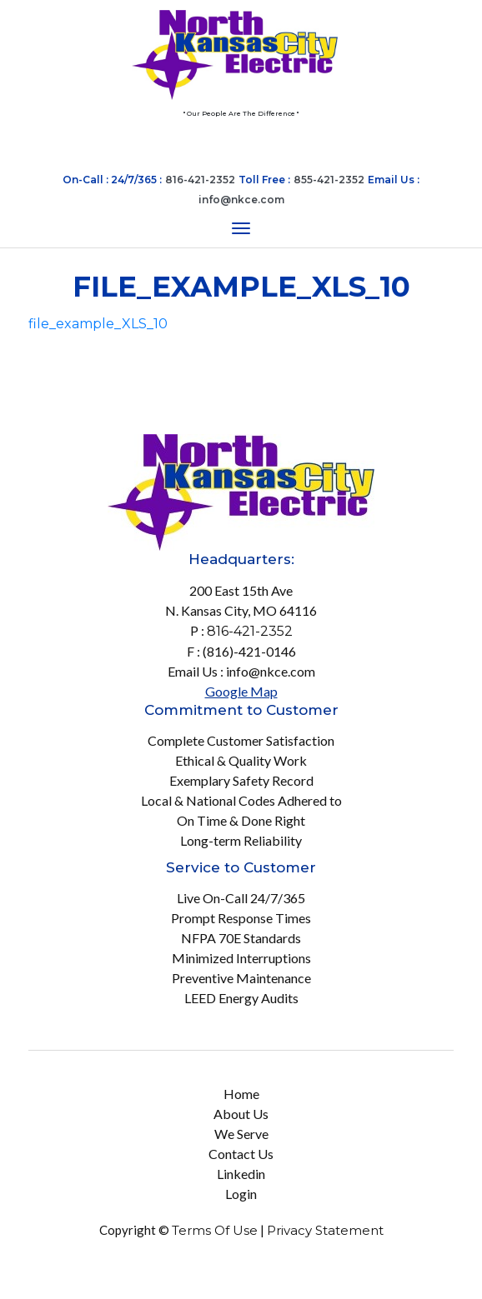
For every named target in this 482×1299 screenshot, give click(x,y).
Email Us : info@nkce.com (241, 671)
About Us (241, 1114)
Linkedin (241, 1174)
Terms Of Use (215, 1230)
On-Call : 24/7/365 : (112, 179)
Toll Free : (264, 179)
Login (241, 1194)
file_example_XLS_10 (98, 324)
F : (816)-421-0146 (241, 651)
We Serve (241, 1134)
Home (241, 1094)
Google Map (241, 691)
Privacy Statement (325, 1230)
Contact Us (241, 1154)
